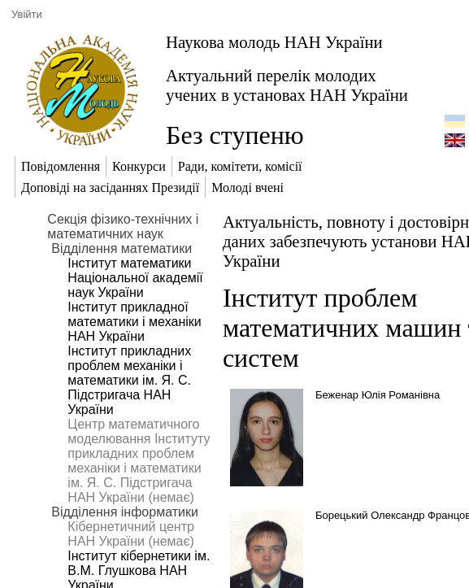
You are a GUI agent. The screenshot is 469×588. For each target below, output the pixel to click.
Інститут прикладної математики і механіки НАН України (134, 321)
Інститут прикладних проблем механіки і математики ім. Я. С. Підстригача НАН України (129, 380)
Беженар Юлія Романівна (377, 395)
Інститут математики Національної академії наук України (134, 277)
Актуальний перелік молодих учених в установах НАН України (287, 85)
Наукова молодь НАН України (274, 42)
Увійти (26, 14)
